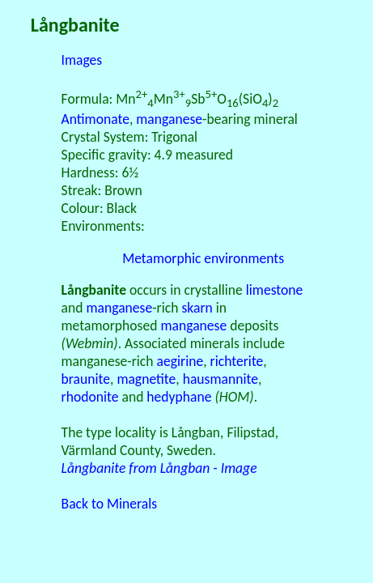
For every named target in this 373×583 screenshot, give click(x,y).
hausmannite (220, 379)
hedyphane (178, 397)
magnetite (146, 379)
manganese (169, 119)
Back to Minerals (109, 504)
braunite (85, 379)
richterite (237, 361)
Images (82, 60)
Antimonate (95, 119)
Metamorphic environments (203, 258)
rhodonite (90, 397)
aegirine (180, 361)
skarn (196, 308)
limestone (274, 290)
